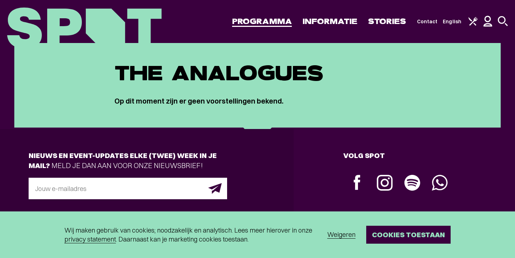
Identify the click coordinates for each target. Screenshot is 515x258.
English (452, 21)
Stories (387, 21)
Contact (427, 21)
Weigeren (341, 234)
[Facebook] (357, 183)
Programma (262, 21)
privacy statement (90, 239)
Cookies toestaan (408, 234)
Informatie (330, 21)
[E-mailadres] (128, 188)
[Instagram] (384, 184)
